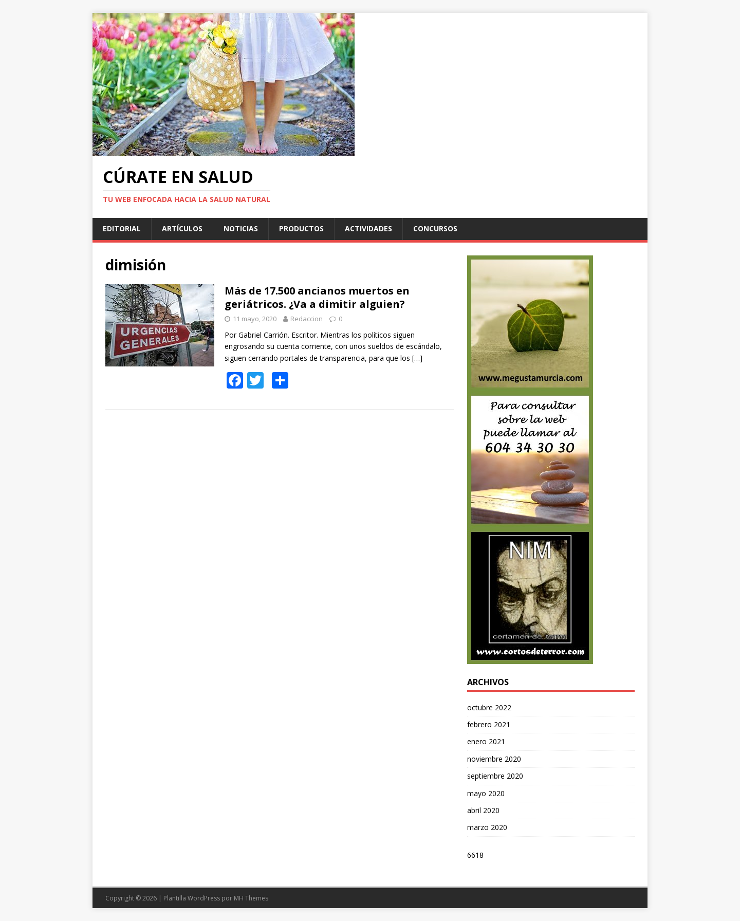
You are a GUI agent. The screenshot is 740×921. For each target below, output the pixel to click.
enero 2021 (486, 741)
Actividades (368, 228)
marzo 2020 (487, 827)
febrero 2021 (488, 724)
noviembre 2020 (494, 759)
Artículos (182, 228)
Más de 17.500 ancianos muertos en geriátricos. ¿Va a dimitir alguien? (317, 297)
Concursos (435, 228)
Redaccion (306, 318)
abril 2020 (483, 810)
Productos (301, 228)
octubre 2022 (489, 707)
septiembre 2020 (495, 776)
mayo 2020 (486, 793)
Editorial (122, 228)
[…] (417, 358)
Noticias (241, 228)
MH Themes (251, 898)
